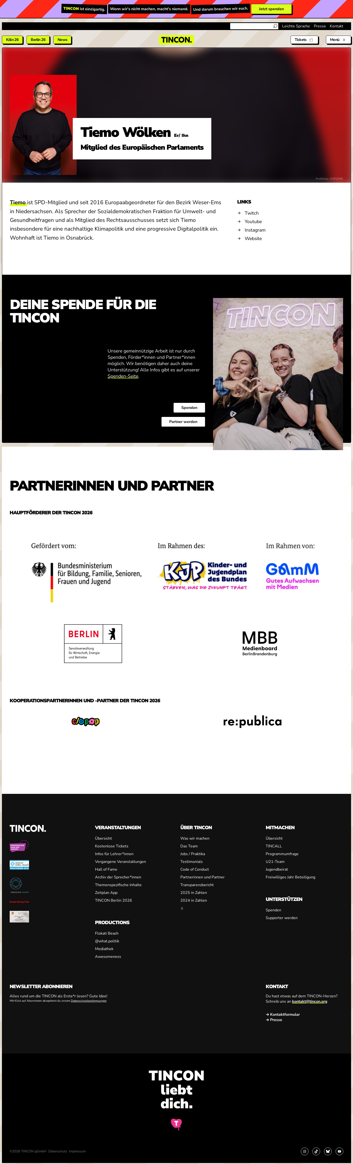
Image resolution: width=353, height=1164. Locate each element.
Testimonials (191, 861)
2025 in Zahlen (193, 892)
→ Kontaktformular (283, 1014)
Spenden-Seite (123, 376)
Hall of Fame (106, 869)
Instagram (255, 230)
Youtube (253, 221)
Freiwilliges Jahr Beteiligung (290, 877)
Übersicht (103, 838)
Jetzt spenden (271, 9)
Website (253, 238)
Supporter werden (282, 918)
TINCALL (274, 846)
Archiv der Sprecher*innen (118, 877)
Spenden (189, 408)
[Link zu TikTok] (316, 1151)
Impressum (77, 1151)
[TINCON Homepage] (176, 40)
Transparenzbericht (197, 885)
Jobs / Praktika (192, 854)
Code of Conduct (194, 869)
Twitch (252, 213)
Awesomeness (108, 956)
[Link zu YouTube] (339, 1151)
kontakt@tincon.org (309, 1001)
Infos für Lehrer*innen (114, 854)
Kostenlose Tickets (111, 846)
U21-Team (275, 861)
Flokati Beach (106, 933)
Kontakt (336, 26)
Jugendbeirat (277, 869)
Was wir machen (194, 838)
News (62, 39)
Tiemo (18, 202)
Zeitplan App (106, 892)
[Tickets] (304, 40)
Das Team (189, 846)
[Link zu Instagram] (305, 1151)
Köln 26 (12, 39)
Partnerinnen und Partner (202, 877)
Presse (320, 26)
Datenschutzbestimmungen (89, 1001)
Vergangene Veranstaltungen (120, 861)
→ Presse (274, 1020)
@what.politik (107, 941)
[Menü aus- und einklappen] (338, 40)
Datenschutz (57, 1151)
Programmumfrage (282, 854)
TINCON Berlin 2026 (113, 900)
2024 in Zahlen (193, 900)
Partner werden (183, 422)
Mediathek (104, 949)
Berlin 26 (38, 39)
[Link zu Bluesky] (328, 1151)
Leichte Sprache (296, 26)
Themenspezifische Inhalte (118, 885)
